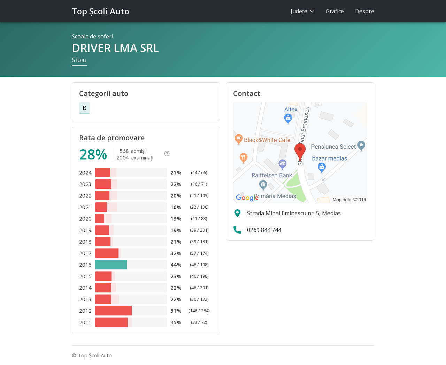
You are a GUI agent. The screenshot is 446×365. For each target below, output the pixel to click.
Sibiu (79, 59)
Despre (364, 11)
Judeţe (303, 11)
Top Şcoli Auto (100, 11)
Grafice (335, 11)
